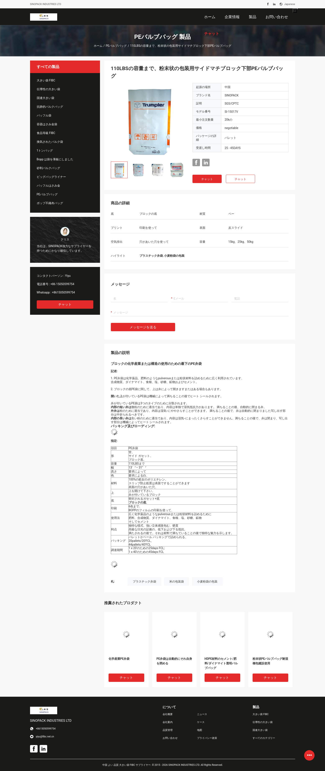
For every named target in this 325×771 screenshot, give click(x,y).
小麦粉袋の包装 (207, 581)
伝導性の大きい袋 (48, 89)
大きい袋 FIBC (46, 80)
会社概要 (168, 714)
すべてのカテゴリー (264, 738)
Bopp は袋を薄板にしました (55, 159)
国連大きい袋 (45, 98)
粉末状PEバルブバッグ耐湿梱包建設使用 (270, 661)
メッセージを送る (143, 327)
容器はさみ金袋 (47, 124)
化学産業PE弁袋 (119, 658)
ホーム (98, 45)
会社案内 (168, 722)
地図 (199, 730)
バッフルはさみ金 (48, 185)
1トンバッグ (45, 150)
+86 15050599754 (62, 284)
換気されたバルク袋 (50, 141)
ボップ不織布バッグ (50, 203)
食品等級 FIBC (46, 133)
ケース (201, 722)
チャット (65, 304)
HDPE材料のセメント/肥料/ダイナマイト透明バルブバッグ (221, 663)
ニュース (202, 714)
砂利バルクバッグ (48, 168)
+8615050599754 (63, 292)
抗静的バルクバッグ (50, 106)
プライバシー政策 (207, 738)
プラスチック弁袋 (144, 581)
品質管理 (168, 730)
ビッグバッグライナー (51, 176)
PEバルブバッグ (116, 45)
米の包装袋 (176, 581)
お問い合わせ (170, 738)
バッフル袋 (44, 115)
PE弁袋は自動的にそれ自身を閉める (174, 661)
